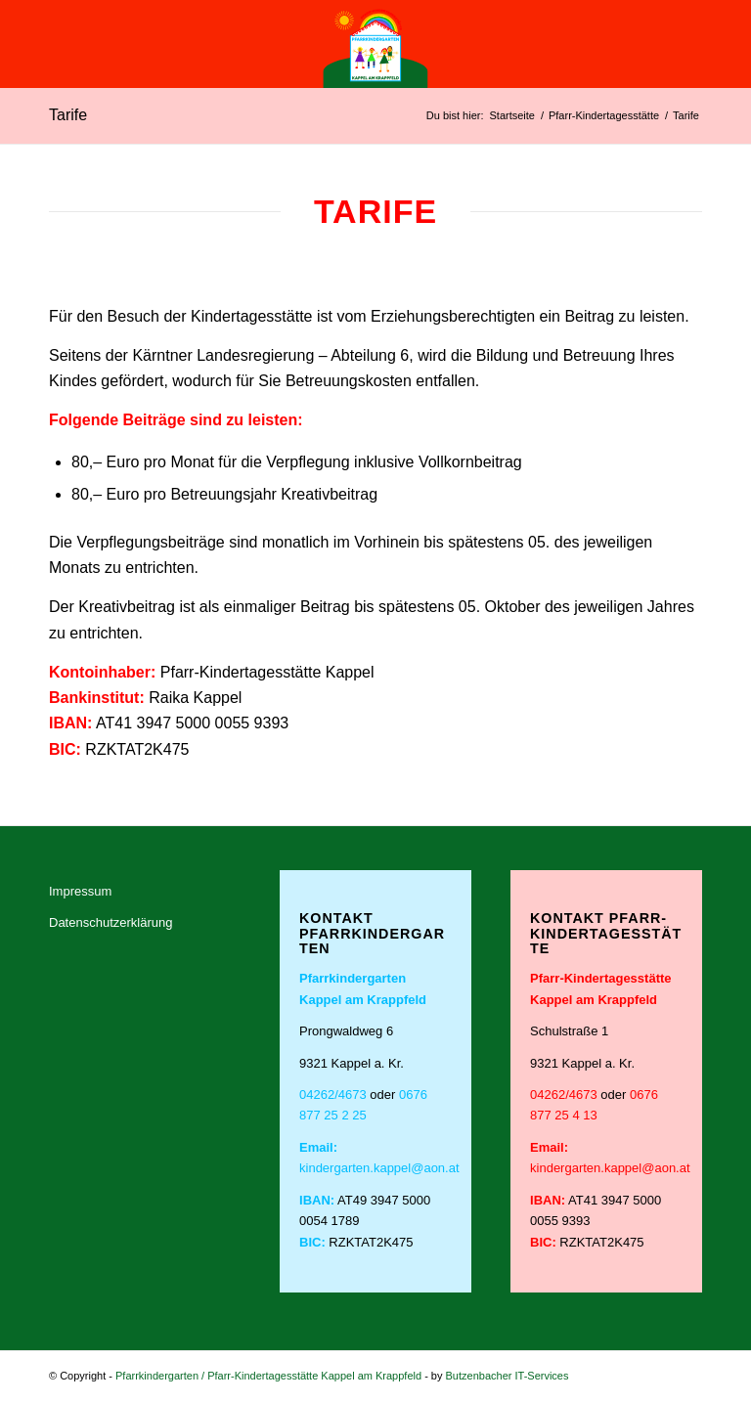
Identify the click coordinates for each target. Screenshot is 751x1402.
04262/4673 (333, 1094)
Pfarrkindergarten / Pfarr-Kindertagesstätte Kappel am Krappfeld (268, 1375)
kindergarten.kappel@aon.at (379, 1168)
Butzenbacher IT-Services (507, 1375)
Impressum (80, 891)
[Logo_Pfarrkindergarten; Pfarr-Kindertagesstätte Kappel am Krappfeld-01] (375, 44)
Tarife (68, 115)
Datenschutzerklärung (110, 922)
